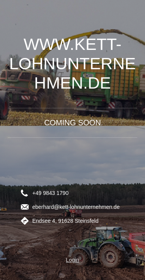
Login (72, 260)
